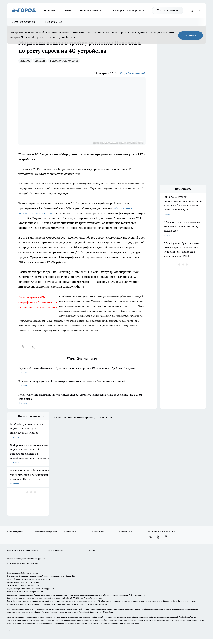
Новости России (90, 10)
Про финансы (97, 531)
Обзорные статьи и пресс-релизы (22, 550)
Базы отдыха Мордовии (46, 531)
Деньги (40, 60)
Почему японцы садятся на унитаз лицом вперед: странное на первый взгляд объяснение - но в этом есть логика (82, 399)
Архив (92, 550)
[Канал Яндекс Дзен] (166, 537)
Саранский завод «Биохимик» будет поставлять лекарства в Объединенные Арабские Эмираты (82, 370)
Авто (67, 10)
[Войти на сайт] (199, 10)
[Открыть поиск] (191, 10)
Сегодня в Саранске (23, 21)
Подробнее (108, 612)
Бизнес (25, 60)
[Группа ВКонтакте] (150, 537)
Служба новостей (133, 73)
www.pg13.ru (39, 558)
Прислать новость (167, 10)
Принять (190, 35)
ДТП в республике (15, 531)
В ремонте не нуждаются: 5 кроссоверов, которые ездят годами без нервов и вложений (82, 384)
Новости (49, 10)
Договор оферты (55, 550)
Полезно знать (126, 531)
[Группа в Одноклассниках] (158, 537)
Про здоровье (69, 531)
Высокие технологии (64, 60)
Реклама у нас (53, 21)
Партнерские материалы (127, 10)
